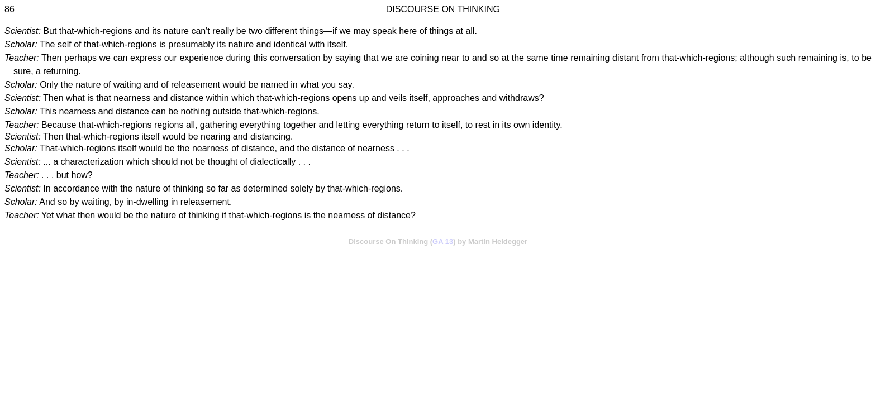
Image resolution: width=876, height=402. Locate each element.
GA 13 (442, 241)
